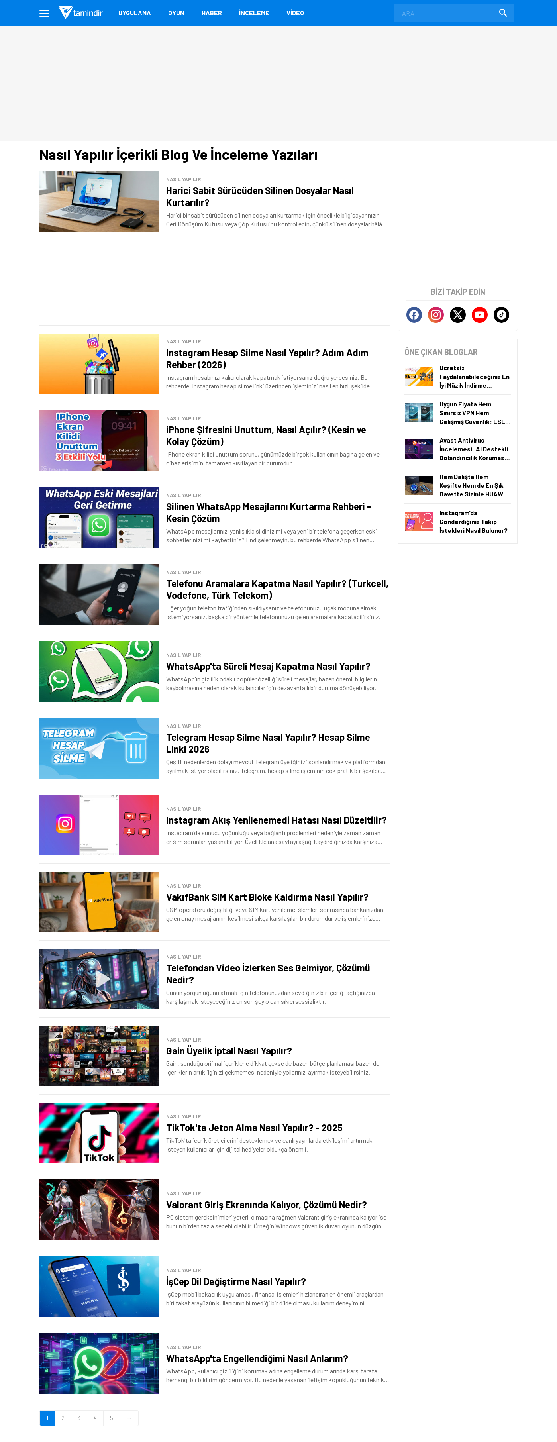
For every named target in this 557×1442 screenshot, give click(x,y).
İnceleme (254, 12)
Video (295, 12)
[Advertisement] (214, 282)
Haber (212, 12)
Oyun (176, 12)
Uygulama (134, 12)
